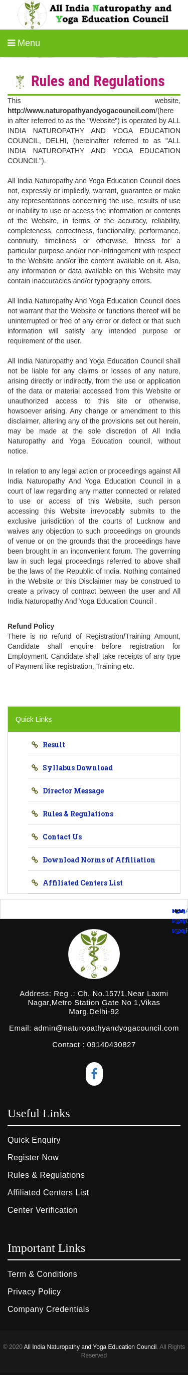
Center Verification (43, 1210)
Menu (24, 43)
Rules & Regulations (75, 813)
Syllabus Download (75, 767)
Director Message (71, 790)
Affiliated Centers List (80, 882)
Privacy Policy (34, 1291)
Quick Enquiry (34, 1140)
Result (51, 744)
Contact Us (60, 836)
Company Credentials (48, 1309)
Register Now (33, 1157)
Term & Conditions (42, 1274)
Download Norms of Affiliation (96, 859)
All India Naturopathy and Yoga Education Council (90, 1346)
